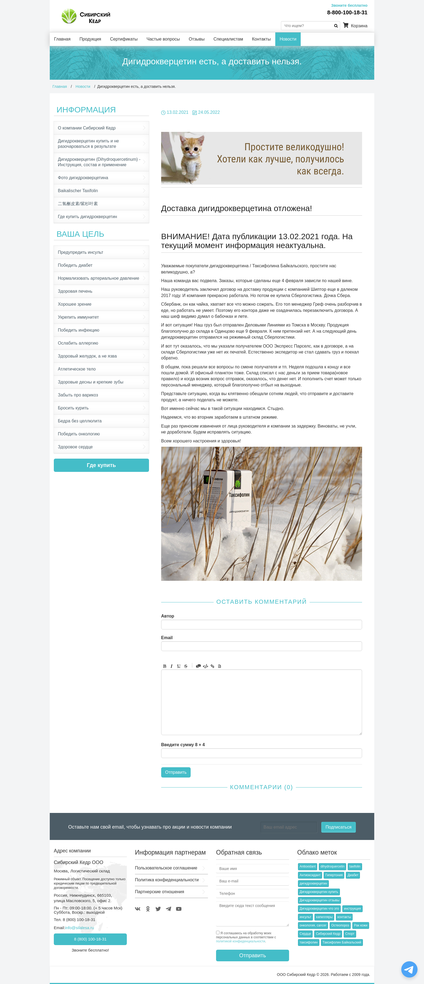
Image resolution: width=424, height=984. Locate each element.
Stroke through (185, 666)
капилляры (324, 917)
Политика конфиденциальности (167, 880)
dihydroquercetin (332, 866)
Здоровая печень (75, 291)
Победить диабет (75, 265)
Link (212, 666)
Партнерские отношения (159, 891)
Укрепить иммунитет (78, 317)
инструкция (352, 908)
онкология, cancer (313, 925)
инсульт (305, 917)
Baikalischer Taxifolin (78, 190)
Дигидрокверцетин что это (319, 908)
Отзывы (197, 39)
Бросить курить (73, 408)
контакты (344, 917)
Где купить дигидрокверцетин (87, 216)
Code (205, 666)
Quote (198, 666)
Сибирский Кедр (328, 934)
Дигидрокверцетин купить (319, 892)
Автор (167, 616)
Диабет (352, 875)
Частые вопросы (163, 39)
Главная (62, 39)
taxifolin (354, 866)
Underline (178, 666)
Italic (171, 666)
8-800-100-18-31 (347, 12)
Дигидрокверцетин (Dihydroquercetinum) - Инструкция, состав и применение (99, 162)
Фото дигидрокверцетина (83, 177)
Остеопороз (340, 925)
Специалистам (228, 39)
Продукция (90, 39)
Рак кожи (360, 925)
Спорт (350, 934)
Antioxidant (308, 866)
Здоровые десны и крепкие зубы (90, 382)
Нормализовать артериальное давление (98, 278)
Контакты (261, 39)
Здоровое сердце (75, 447)
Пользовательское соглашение (166, 868)
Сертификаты (124, 39)
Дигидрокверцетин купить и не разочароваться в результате (88, 144)
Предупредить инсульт (80, 252)
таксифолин (309, 942)
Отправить (252, 955)
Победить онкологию (79, 434)
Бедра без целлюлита (80, 421)
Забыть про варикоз (78, 395)
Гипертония (334, 875)
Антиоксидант (310, 875)
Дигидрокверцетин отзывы (319, 900)
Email (167, 638)
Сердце (305, 934)
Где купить (101, 465)
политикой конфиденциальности (240, 941)
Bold (164, 666)
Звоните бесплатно (349, 5)
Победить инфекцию (78, 330)
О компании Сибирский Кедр (87, 128)
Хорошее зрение (74, 304)
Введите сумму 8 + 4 (183, 745)
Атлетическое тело (77, 369)
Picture (219, 666)
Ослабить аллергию (78, 343)
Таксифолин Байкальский (342, 942)
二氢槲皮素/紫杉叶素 (78, 203)
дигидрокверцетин (313, 883)
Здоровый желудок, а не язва (87, 356)
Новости (288, 39)
